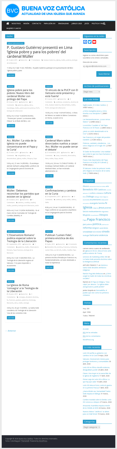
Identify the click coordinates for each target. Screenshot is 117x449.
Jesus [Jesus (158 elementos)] (101, 207)
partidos (14, 205)
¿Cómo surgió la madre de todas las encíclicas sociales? (97, 275)
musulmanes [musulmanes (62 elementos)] (95, 215)
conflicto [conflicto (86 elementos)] (92, 193)
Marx (46, 158)
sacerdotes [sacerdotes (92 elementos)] (104, 228)
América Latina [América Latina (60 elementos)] (100, 186)
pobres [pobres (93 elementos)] (89, 224)
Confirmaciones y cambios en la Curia (60, 192)
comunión (63, 155)
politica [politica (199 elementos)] (97, 224)
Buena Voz (23, 60)
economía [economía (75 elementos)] (86, 200)
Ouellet (69, 250)
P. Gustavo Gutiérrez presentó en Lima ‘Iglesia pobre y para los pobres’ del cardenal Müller (39, 52)
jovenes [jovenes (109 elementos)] (108, 207)
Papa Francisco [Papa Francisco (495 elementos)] (98, 219)
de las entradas (90, 332)
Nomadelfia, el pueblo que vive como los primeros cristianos (96, 292)
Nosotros (16, 23)
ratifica (74, 200)
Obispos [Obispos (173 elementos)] (103, 214)
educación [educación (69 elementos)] (104, 200)
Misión (26, 23)
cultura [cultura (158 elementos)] (107, 192)
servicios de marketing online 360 (95, 257)
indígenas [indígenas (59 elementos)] (95, 208)
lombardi (73, 247)
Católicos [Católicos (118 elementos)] (102, 189)
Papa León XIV (49, 23)
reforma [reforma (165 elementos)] (87, 227)
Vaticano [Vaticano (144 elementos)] (94, 235)
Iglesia (58, 60)
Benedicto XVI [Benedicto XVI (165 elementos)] (90, 189)
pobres (68, 60)
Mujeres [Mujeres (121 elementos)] (86, 215)
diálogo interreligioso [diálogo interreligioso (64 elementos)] (101, 197)
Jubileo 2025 (77, 23)
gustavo (18, 300)
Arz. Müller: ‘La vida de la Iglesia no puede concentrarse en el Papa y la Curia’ (22, 145)
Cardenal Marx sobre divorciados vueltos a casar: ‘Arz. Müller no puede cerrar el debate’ (61, 145)
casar (57, 155)
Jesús (87, 23)
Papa (35, 158)
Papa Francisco (18, 250)
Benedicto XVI (51, 247)
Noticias (10, 86)
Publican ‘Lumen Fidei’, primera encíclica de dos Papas (59, 238)
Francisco (66, 247)
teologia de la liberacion (15, 111)
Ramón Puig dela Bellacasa (93, 273)
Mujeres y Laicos (14, 28)
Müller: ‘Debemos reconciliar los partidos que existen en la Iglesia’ (23, 193)
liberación (10, 303)
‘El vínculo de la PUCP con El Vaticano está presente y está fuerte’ (61, 93)
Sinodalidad (63, 23)
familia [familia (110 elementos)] (101, 203)
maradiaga (10, 108)
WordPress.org (88, 340)
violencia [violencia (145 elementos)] (103, 235)
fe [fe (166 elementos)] (106, 203)
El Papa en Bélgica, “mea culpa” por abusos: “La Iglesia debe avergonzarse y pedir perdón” (96, 284)
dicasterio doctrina (32, 297)
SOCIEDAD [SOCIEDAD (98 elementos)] (97, 232)
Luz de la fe (57, 250)
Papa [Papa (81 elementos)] (84, 220)
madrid (33, 203)
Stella (47, 202)
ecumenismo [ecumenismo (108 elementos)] (95, 199)
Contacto (36, 23)
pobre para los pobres (27, 108)
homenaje (32, 300)
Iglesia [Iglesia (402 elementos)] (87, 207)
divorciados (72, 155)
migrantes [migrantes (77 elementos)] (104, 212)
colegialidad (21, 155)
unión (37, 205)
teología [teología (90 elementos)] (86, 235)
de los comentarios (91, 336)
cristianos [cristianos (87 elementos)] (99, 193)
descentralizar (11, 158)
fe (7, 300)
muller (63, 60)
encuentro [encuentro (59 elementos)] (86, 203)
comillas (27, 203)
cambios (58, 200)
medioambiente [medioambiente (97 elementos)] (95, 211)
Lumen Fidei (49, 250)
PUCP (37, 108)
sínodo (61, 158)
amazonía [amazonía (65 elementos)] (92, 186)
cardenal (59, 102)
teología (26, 303)
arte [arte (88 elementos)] (107, 186)
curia (28, 155)
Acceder (86, 329)
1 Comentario (34, 60)
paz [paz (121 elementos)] (84, 224)
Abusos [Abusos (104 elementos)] (86, 186)
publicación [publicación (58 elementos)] (105, 224)
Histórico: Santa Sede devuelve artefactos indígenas (95, 267)
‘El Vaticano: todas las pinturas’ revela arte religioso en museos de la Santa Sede (96, 170)
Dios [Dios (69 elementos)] (84, 197)
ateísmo (20, 203)
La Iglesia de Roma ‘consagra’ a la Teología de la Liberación (22, 288)
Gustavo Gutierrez (49, 60)
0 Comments (71, 244)
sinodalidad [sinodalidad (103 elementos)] (87, 231)
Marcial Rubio (66, 105)
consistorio (66, 102)
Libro (31, 105)
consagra (22, 297)
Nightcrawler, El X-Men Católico (94, 105)
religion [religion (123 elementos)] (95, 228)
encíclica (59, 247)
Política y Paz (98, 23)
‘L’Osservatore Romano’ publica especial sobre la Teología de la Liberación (22, 238)
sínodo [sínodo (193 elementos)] (105, 231)
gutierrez (20, 105)
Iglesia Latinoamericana (15, 43)
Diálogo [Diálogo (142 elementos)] (90, 196)
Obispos (30, 158)
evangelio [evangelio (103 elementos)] (94, 203)
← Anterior (10, 330)
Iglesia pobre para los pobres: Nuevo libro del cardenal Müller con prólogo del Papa (20, 94)
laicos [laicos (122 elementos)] (85, 211)
